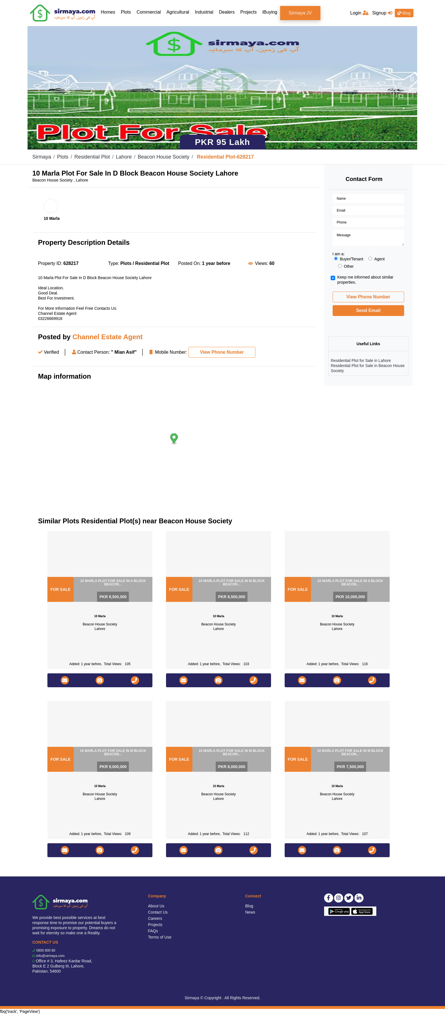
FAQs (153, 931)
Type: (113, 263)
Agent (376, 259)
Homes (109, 11)
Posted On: (189, 263)
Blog (404, 13)
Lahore (124, 157)
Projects (248, 12)
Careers (155, 918)
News (250, 912)
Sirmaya (41, 157)
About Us (156, 906)
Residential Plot (92, 157)
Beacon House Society (163, 157)
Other (346, 266)
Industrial (204, 12)
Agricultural (178, 12)
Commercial (149, 12)
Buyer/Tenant (349, 259)
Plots (126, 12)
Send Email (368, 310)
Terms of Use (159, 937)
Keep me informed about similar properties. (365, 279)
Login (359, 12)
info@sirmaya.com (50, 956)
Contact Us (158, 912)
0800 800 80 (45, 950)
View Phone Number (222, 352)
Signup (382, 12)
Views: (261, 263)
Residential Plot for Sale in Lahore (361, 360)
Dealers (227, 12)
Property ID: (50, 263)
